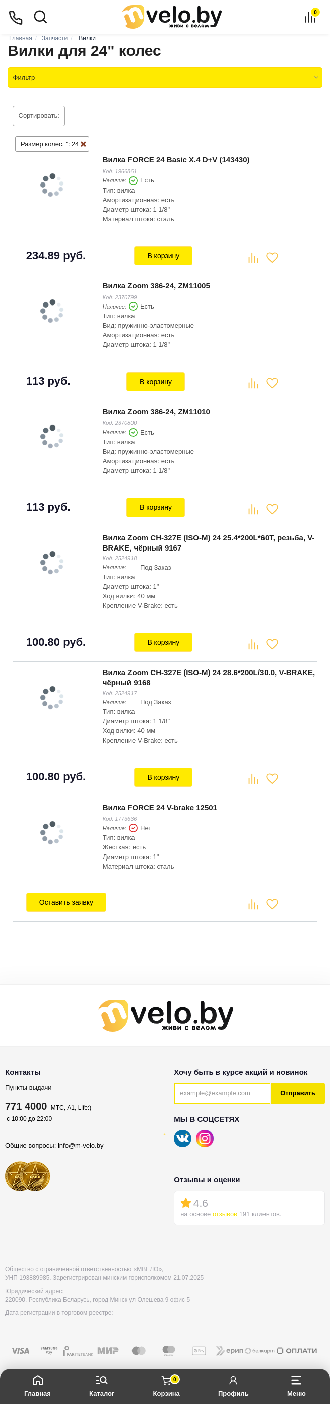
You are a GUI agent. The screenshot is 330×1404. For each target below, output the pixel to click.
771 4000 (26, 1095)
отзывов (225, 1203)
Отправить (297, 1082)
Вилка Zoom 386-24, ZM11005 (155, 283)
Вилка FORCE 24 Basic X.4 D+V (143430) (175, 159)
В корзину (163, 255)
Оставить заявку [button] (65, 893)
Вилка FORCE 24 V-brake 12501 (159, 797)
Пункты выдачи (28, 1077)
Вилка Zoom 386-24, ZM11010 (155, 407)
